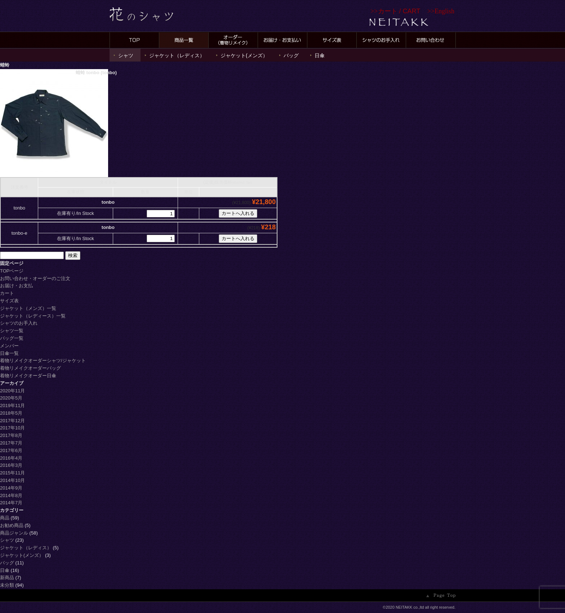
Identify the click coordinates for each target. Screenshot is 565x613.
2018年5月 (11, 413)
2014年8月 (11, 495)
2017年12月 (12, 420)
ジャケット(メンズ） (244, 55)
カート (7, 293)
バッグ (291, 55)
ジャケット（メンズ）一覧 (28, 308)
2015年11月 (12, 472)
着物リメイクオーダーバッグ (30, 368)
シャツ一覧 (11, 330)
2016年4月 (11, 458)
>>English (440, 11)
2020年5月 (11, 398)
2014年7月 (11, 502)
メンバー (9, 345)
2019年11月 (12, 405)
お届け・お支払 (16, 285)
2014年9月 (11, 488)
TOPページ (12, 271)
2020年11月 (12, 390)
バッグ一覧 (11, 338)
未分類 (7, 585)
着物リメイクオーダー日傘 (28, 375)
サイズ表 (9, 300)
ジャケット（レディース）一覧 (33, 316)
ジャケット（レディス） (177, 55)
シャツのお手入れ (18, 323)
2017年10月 (12, 428)
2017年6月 (11, 450)
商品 (4, 517)
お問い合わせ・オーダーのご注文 (35, 278)
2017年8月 (11, 435)
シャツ (125, 55)
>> (395, 11)
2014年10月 (12, 480)
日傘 (320, 55)
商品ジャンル (14, 533)
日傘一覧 (9, 353)
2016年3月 (11, 465)
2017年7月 (11, 443)
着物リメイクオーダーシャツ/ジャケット (45, 360)
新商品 (7, 577)
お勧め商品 (11, 525)
